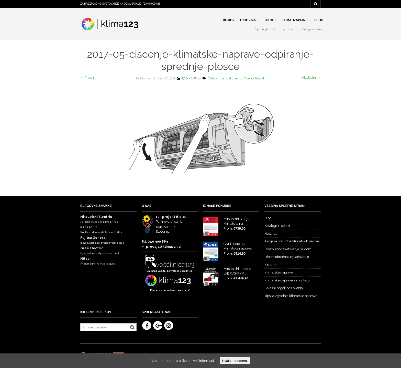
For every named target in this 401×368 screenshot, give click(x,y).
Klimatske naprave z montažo (286, 280)
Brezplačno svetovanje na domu (289, 249)
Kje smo (287, 29)
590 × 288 (186, 78)
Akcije (270, 20)
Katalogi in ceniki (311, 29)
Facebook (147, 325)
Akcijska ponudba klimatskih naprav (292, 241)
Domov (229, 20)
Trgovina (248, 20)
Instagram (169, 325)
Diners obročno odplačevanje (286, 257)
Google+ (158, 325)
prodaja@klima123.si (163, 246)
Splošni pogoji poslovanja (283, 288)
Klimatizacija (293, 20)
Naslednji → (311, 77)
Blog (318, 20)
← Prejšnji (87, 77)
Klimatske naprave (278, 272)
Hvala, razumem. (235, 361)
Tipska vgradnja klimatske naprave (290, 296)
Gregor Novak (254, 78)
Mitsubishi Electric (96, 217)
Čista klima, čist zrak (221, 78)
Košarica (270, 233)
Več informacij (204, 361)
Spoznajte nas (265, 29)
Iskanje (132, 327)
